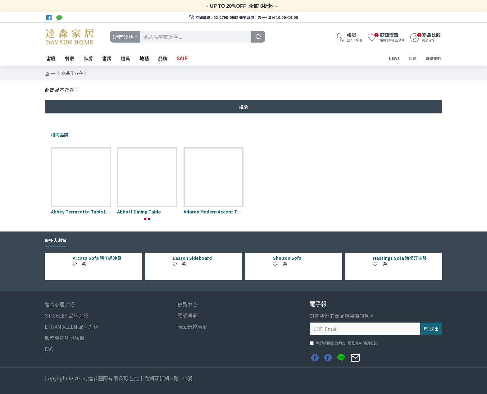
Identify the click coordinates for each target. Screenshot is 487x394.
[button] (145, 219)
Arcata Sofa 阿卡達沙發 (97, 258)
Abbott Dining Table (139, 211)
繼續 (243, 106)
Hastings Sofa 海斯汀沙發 (400, 258)
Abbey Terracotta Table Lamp (81, 211)
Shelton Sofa (287, 258)
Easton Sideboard (192, 258)
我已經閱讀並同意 (344, 343)
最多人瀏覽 (55, 240)
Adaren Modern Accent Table (214, 211)
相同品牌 (59, 135)
